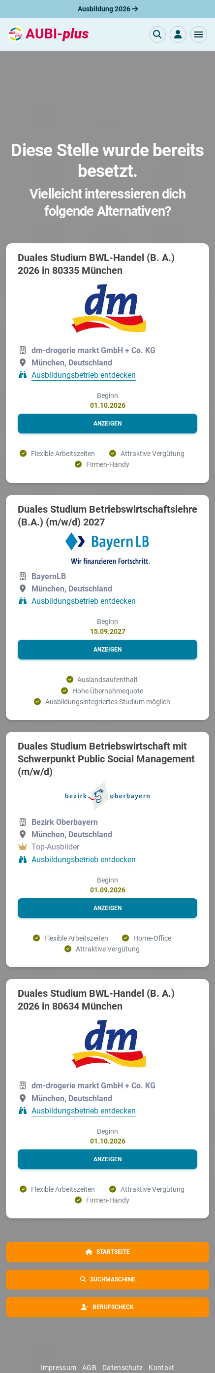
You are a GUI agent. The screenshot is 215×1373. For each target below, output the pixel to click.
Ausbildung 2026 (108, 9)
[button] (198, 34)
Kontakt (161, 1368)
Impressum (58, 1368)
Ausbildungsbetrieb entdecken (83, 375)
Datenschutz (122, 1368)
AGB (89, 1368)
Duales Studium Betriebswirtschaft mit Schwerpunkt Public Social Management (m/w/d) (106, 759)
